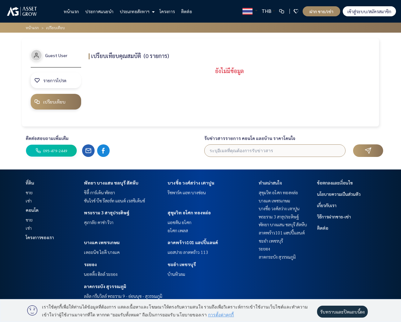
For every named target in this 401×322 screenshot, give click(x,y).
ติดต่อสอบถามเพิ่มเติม (47, 138)
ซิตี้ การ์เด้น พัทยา (99, 192)
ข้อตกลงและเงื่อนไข (335, 182)
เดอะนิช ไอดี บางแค (102, 252)
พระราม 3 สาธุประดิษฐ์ (106, 212)
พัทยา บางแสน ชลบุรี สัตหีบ (111, 182)
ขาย (29, 192)
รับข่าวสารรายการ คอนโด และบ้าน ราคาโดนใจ (249, 138)
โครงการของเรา (40, 237)
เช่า (29, 200)
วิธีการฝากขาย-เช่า (334, 216)
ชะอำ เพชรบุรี (182, 264)
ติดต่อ (186, 11)
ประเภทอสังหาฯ (136, 11)
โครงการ (167, 11)
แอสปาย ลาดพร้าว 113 (188, 252)
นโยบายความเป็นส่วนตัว (339, 194)
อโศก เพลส (178, 230)
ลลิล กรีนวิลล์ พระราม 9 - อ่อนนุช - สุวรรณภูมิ (123, 296)
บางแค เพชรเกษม (102, 242)
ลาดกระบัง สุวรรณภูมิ (105, 286)
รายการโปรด (50, 80)
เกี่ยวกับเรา (326, 205)
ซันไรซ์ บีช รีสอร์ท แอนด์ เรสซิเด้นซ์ (114, 200)
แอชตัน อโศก (179, 222)
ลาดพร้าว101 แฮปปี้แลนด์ (193, 242)
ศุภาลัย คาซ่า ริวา (98, 222)
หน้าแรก (71, 11)
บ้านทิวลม (176, 274)
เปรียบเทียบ (49, 101)
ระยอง (90, 264)
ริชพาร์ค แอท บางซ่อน (187, 192)
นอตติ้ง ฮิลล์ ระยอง (100, 274)
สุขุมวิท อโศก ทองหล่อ (189, 212)
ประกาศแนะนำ (99, 11)
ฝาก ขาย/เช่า (321, 11)
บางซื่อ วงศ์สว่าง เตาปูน (191, 182)
